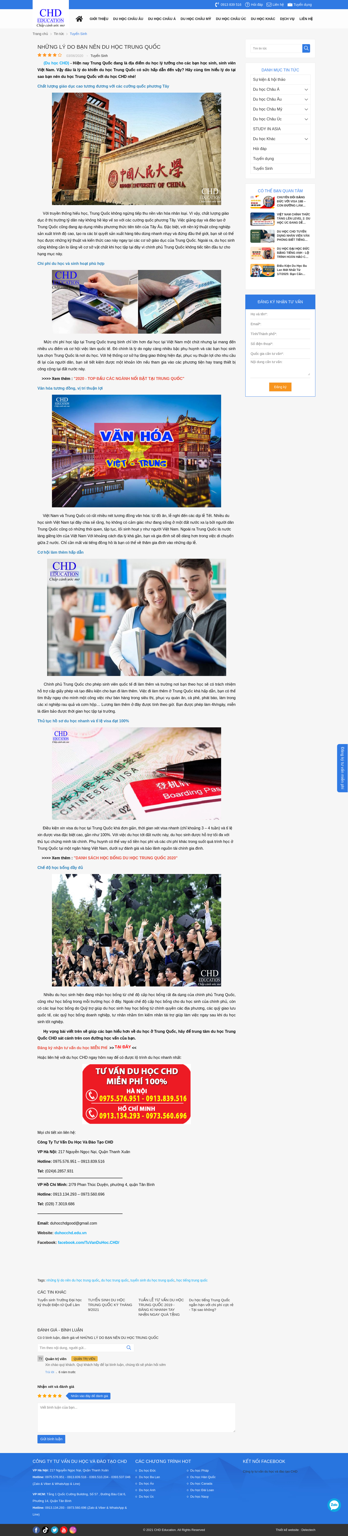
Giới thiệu (99, 19)
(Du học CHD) (56, 63)
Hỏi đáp (260, 149)
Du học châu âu (128, 19)
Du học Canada (201, 1483)
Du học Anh (147, 1490)
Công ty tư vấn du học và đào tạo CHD (270, 1471)
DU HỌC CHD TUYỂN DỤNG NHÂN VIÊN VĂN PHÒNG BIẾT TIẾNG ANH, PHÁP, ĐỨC (293, 236)
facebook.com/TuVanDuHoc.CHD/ (88, 1242)
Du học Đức (147, 1470)
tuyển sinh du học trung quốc (152, 1280)
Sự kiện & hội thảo (269, 79)
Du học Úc (146, 1496)
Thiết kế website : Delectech (295, 1530)
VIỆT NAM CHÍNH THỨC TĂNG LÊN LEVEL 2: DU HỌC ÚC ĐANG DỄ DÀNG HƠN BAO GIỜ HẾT (293, 219)
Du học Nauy (199, 1496)
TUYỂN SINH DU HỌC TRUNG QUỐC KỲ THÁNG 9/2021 (110, 1305)
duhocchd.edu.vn (71, 1233)
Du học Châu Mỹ (268, 109)
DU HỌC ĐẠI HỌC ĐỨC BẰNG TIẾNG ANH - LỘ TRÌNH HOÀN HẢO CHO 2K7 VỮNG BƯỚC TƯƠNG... (293, 253)
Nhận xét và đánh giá (55, 1386)
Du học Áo (146, 1483)
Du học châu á (162, 19)
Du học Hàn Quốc (203, 1477)
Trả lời (49, 1372)
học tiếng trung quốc (192, 1280)
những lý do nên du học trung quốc (72, 1280)
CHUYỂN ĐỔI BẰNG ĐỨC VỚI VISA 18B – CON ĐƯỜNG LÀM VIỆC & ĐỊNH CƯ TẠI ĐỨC (291, 202)
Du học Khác (264, 139)
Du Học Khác (263, 19)
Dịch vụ (287, 19)
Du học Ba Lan (149, 1477)
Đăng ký (280, 387)
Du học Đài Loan (202, 1490)
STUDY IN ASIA (267, 129)
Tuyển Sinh (263, 168)
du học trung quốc (115, 1280)
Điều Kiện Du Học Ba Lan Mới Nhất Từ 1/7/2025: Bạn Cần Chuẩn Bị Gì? (292, 270)
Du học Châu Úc (267, 119)
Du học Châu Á (266, 89)
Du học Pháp (199, 1470)
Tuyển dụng (263, 159)
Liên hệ (306, 19)
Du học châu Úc (231, 19)
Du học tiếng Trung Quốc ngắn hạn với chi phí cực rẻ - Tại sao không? (211, 1305)
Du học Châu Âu (267, 99)
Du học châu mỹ (196, 19)
